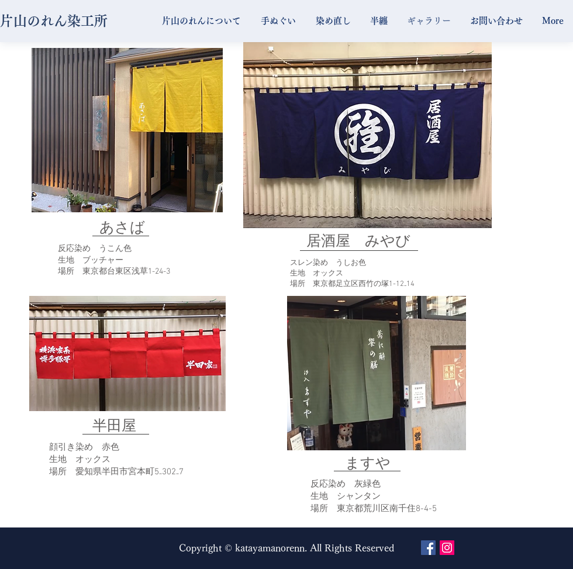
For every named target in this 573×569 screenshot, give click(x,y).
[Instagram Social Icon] (447, 547)
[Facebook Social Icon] (428, 547)
